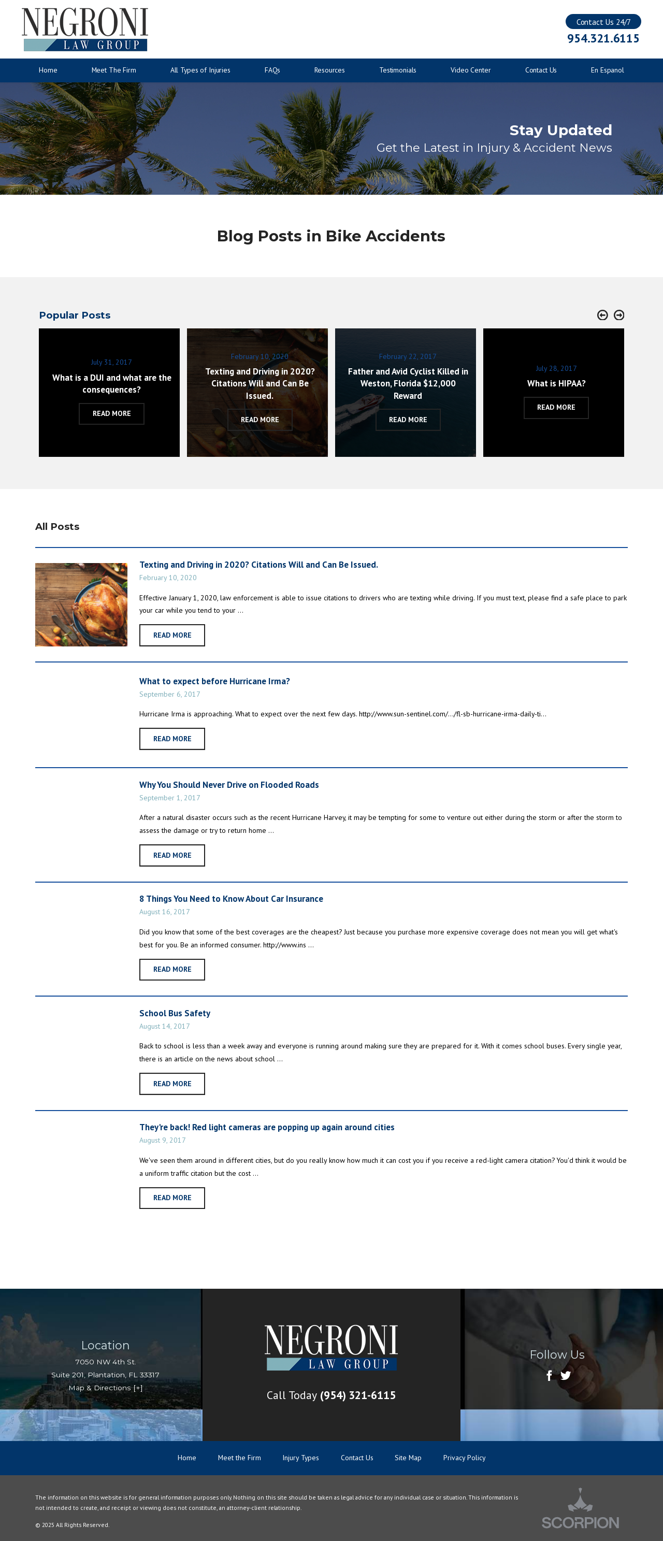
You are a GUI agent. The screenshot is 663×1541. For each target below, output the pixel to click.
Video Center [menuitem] (471, 70)
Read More (172, 635)
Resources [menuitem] (329, 70)
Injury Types (300, 1457)
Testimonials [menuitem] (397, 70)
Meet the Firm (239, 1457)
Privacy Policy (464, 1457)
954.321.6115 (603, 38)
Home (187, 1457)
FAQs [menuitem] (272, 70)
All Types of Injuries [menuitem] (200, 70)
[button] (602, 316)
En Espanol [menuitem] (607, 70)
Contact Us (357, 1457)
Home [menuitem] (48, 70)
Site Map (408, 1457)
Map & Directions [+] (105, 1388)
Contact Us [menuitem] (541, 70)
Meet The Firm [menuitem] (114, 70)
